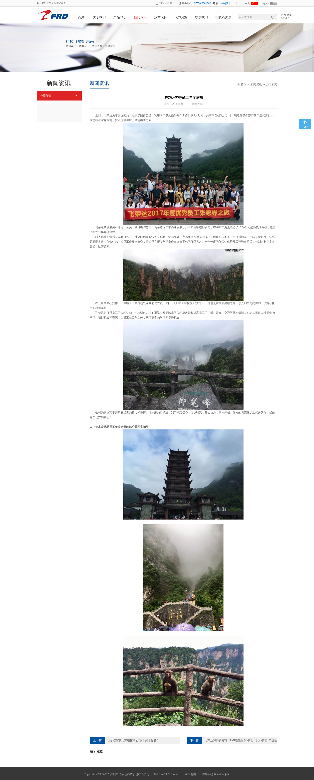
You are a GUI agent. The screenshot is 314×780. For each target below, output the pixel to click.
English (265, 3)
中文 (247, 3)
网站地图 (189, 774)
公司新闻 (271, 84)
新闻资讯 (256, 84)
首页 (81, 17)
